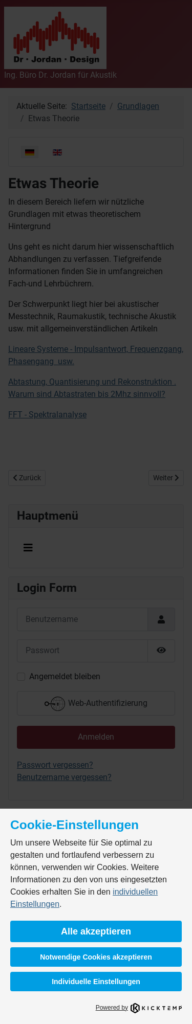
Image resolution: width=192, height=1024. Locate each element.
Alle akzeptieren (96, 931)
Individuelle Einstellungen (96, 981)
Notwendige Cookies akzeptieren (96, 957)
